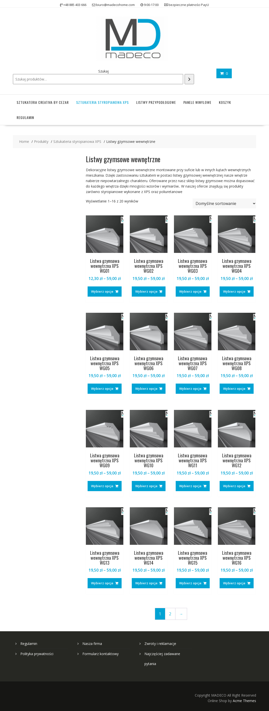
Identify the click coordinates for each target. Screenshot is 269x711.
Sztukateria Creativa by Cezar (43, 102)
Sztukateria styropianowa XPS (102, 102)
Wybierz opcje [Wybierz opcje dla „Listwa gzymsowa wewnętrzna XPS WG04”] (234, 291)
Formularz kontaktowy (100, 653)
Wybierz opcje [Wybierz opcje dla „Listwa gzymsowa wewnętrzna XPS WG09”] (102, 486)
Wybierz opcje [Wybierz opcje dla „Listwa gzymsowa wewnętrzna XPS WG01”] (102, 291)
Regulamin (25, 117)
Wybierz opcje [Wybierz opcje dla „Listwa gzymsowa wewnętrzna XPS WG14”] (146, 583)
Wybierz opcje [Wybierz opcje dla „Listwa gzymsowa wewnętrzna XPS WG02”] (146, 291)
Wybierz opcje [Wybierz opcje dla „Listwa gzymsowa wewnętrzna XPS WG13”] (102, 583)
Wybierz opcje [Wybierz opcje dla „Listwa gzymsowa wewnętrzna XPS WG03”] (190, 291)
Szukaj (103, 71)
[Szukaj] (189, 79)
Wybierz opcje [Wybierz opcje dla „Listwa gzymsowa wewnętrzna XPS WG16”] (234, 583)
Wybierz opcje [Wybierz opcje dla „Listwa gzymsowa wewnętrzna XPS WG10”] (146, 486)
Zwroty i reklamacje (160, 643)
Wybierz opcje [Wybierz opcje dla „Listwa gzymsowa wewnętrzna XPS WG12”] (234, 486)
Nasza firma (92, 643)
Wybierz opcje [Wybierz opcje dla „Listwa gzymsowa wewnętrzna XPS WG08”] (234, 388)
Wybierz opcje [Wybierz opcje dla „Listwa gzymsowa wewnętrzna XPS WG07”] (190, 388)
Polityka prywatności (36, 653)
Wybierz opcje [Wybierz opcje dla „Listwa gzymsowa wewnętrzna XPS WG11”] (190, 486)
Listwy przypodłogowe (156, 102)
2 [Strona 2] (170, 614)
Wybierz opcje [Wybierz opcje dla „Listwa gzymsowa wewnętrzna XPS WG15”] (190, 583)
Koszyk (225, 102)
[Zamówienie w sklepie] (224, 203)
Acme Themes (244, 700)
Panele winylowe (197, 102)
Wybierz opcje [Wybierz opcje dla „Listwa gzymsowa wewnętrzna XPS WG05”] (102, 388)
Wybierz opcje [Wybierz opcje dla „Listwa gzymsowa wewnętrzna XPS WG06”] (146, 388)
